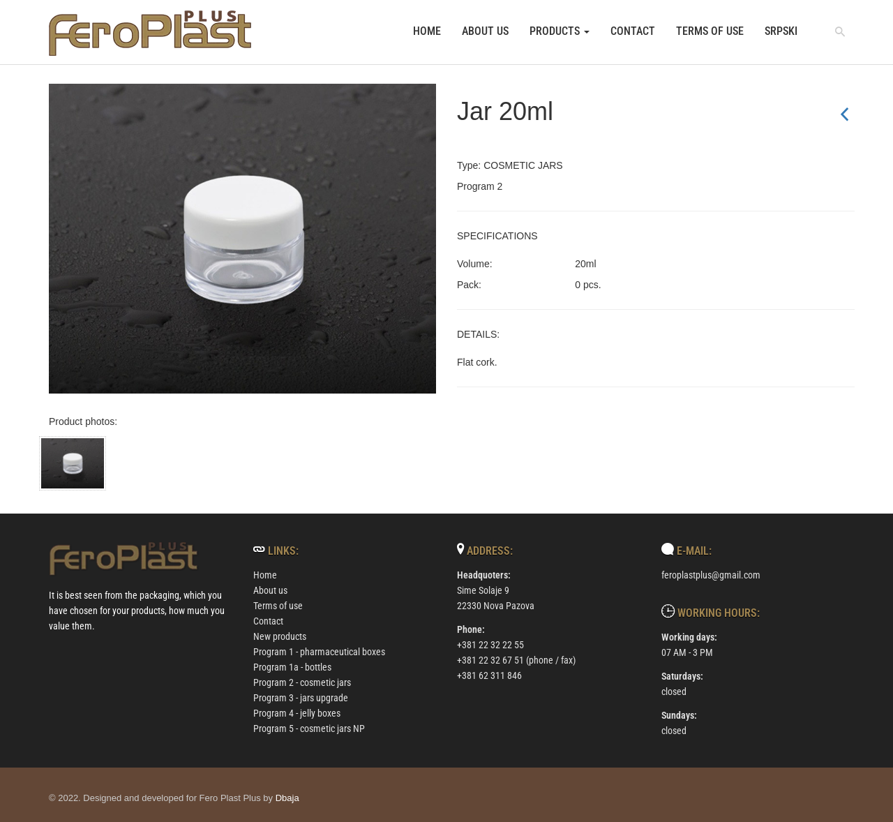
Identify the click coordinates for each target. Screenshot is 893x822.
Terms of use (710, 31)
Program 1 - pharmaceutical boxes (319, 651)
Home (427, 31)
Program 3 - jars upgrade (300, 697)
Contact (632, 31)
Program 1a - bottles (292, 667)
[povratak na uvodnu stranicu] (151, 33)
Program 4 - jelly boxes (296, 713)
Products (560, 31)
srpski (781, 31)
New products (279, 636)
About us (485, 31)
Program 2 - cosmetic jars (302, 682)
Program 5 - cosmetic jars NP (309, 728)
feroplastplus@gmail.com (710, 575)
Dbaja (287, 798)
